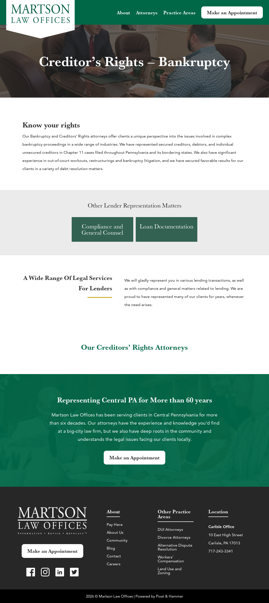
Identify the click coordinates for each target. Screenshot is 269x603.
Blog (111, 548)
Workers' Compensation (171, 559)
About (123, 12)
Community (117, 540)
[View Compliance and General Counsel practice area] (102, 229)
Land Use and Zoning (170, 571)
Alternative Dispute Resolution (175, 547)
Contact (114, 556)
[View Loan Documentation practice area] (166, 229)
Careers (113, 564)
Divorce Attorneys (174, 537)
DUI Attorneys (170, 529)
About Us (115, 532)
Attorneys (146, 12)
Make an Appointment (232, 12)
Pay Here (115, 524)
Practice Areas (179, 12)
